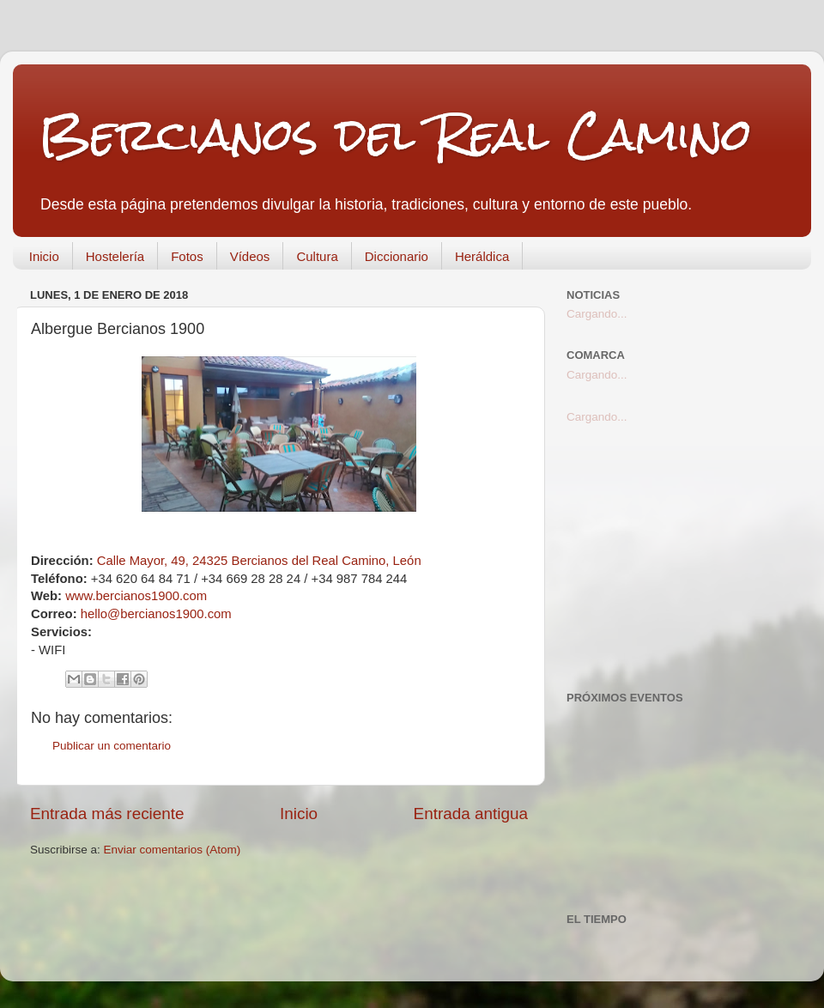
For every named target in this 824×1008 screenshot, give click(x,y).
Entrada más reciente (107, 814)
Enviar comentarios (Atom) (172, 849)
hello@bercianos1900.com (156, 614)
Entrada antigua (471, 814)
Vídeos (250, 256)
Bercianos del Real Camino (395, 134)
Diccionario (396, 256)
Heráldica (482, 256)
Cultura (316, 256)
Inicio (44, 256)
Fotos (187, 256)
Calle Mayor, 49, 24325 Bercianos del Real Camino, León (259, 561)
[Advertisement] (680, 558)
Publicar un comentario (111, 745)
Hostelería (115, 256)
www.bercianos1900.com (136, 596)
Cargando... (596, 313)
